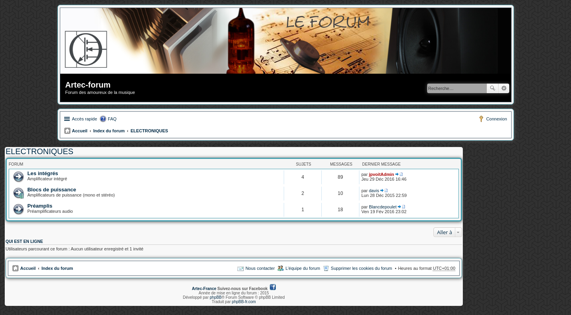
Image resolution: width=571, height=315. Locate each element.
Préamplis (39, 206)
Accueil (80, 130)
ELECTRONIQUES (149, 130)
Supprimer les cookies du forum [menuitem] (361, 268)
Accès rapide (84, 118)
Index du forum (108, 130)
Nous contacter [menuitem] (260, 268)
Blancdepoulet (383, 206)
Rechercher (492, 88)
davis (374, 190)
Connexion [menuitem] (496, 118)
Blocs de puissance (51, 190)
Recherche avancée (503, 88)
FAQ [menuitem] (112, 118)
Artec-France (204, 288)
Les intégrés (42, 173)
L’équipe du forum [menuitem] (302, 268)
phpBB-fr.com (244, 302)
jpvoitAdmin (381, 174)
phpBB (216, 297)
